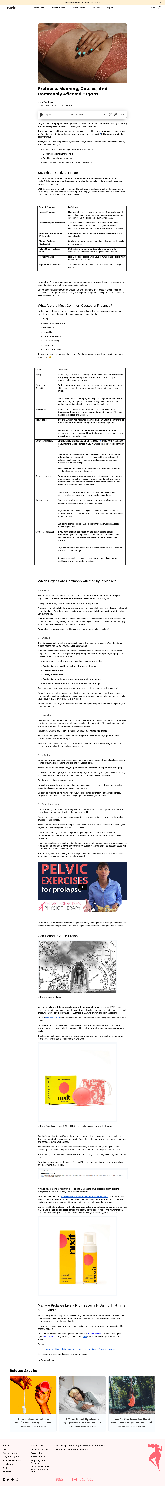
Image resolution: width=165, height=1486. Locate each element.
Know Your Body (45, 102)
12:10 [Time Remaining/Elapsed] (121, 115)
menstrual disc (94, 1334)
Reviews (7, 1471)
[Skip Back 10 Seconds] (110, 114)
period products (49, 1337)
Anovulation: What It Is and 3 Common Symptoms (33, 1420)
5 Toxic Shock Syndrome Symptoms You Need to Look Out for (82, 1420)
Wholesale (8, 1464)
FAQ (5, 1449)
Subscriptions (10, 1453)
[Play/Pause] (41, 114)
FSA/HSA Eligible (11, 1456)
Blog (5, 1468)
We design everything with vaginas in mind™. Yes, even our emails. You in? (81, 1447)
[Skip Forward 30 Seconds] (115, 114)
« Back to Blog (46, 1360)
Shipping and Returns (38, 1461)
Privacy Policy (38, 1453)
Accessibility (38, 1456)
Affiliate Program (12, 1460)
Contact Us (37, 1445)
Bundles (97, 8)
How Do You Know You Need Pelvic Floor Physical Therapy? (132, 1420)
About (6, 1445)
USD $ (152, 8)
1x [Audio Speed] (104, 115)
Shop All (109, 8)
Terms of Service (40, 1449)
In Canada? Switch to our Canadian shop (41, 1469)
